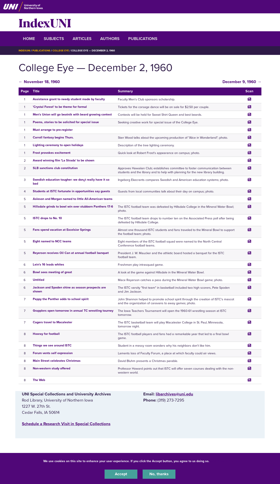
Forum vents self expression (53, 353)
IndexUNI (45, 22)
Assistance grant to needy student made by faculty (69, 99)
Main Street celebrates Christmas (56, 360)
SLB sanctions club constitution (55, 168)
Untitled (38, 279)
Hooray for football (46, 333)
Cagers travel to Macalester (52, 322)
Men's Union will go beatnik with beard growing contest (72, 114)
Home (29, 38)
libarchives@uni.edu (174, 393)
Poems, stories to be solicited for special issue (66, 122)
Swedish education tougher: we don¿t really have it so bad (71, 181)
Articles (82, 38)
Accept (121, 474)
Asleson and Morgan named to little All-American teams (72, 199)
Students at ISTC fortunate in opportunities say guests (71, 191)
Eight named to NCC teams (52, 241)
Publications (142, 38)
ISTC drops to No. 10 (47, 218)
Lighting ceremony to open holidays (58, 145)
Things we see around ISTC (52, 345)
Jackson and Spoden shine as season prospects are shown (69, 289)
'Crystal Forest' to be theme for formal (60, 106)
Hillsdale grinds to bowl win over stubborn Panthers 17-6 (73, 206)
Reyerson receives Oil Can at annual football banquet (71, 253)
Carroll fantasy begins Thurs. (53, 137)
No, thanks (159, 474)
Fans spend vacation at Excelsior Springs (62, 229)
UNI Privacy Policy (224, 461)
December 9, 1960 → (241, 81)
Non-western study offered (51, 368)
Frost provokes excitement (51, 152)
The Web (39, 380)
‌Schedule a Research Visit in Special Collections (66, 423)
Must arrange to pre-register (53, 129)
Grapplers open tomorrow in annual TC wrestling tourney (73, 310)
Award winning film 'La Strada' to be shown (63, 160)
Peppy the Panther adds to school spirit (61, 299)
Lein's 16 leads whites (48, 264)
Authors (109, 38)
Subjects (54, 38)
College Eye (62, 50)
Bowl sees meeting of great (52, 272)
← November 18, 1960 (39, 81)
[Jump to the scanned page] (249, 99)
